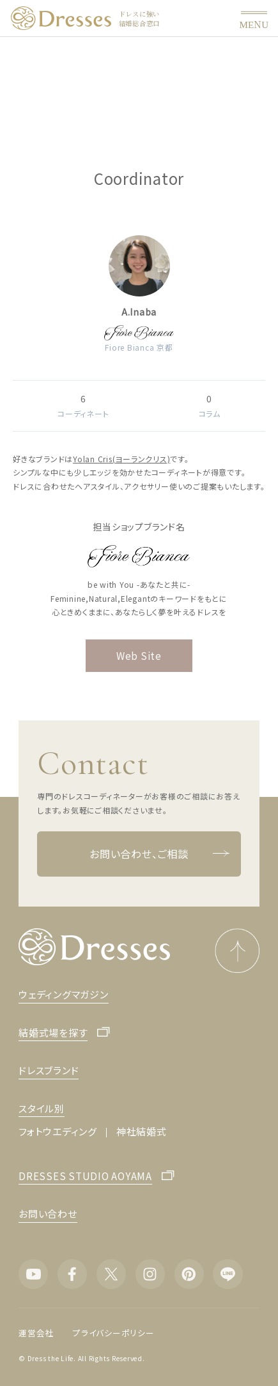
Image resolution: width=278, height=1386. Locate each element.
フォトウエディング (58, 1131)
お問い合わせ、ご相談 (159, 854)
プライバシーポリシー (114, 1333)
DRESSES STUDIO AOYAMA (85, 1176)
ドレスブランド (49, 1070)
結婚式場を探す (53, 1033)
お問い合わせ (48, 1213)
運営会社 (36, 1333)
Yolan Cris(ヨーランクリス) (121, 458)
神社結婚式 (141, 1131)
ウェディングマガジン (64, 994)
